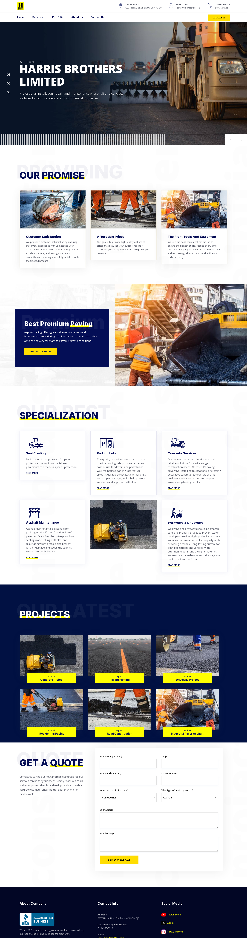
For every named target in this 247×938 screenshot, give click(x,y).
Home (20, 17)
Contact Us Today (40, 351)
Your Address (159, 818)
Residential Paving (51, 733)
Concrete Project (51, 679)
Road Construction (119, 733)
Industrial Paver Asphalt (187, 733)
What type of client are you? (128, 794)
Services (37, 17)
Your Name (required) (128, 761)
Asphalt (51, 676)
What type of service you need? (189, 794)
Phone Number (189, 778)
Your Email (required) (128, 778)
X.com (167, 923)
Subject (189, 761)
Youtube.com (171, 915)
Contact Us (97, 17)
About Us (77, 17)
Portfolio (57, 17)
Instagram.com (172, 931)
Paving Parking (120, 679)
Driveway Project (187, 679)
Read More (32, 472)
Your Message (159, 842)
